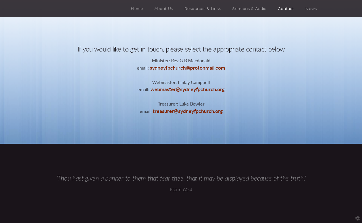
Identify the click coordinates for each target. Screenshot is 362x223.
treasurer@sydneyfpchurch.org (188, 111)
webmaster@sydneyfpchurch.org (187, 89)
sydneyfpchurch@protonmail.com (187, 68)
